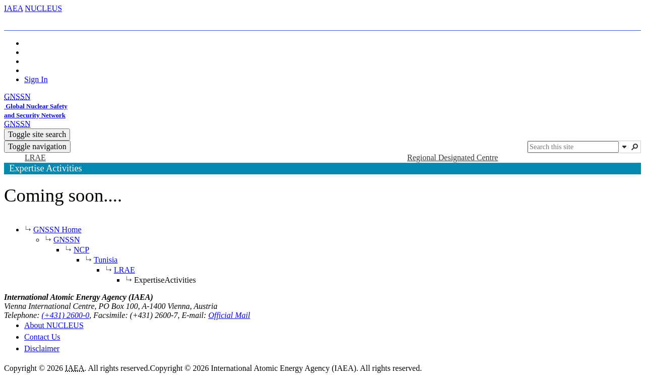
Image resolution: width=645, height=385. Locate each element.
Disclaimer (41, 348)
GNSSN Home (57, 229)
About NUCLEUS (54, 325)
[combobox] (573, 147)
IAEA (13, 8)
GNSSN (66, 239)
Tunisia (105, 259)
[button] (624, 146)
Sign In (36, 79)
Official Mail (229, 315)
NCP (81, 249)
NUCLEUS (43, 8)
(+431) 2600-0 (66, 315)
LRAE (124, 270)
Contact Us (42, 337)
